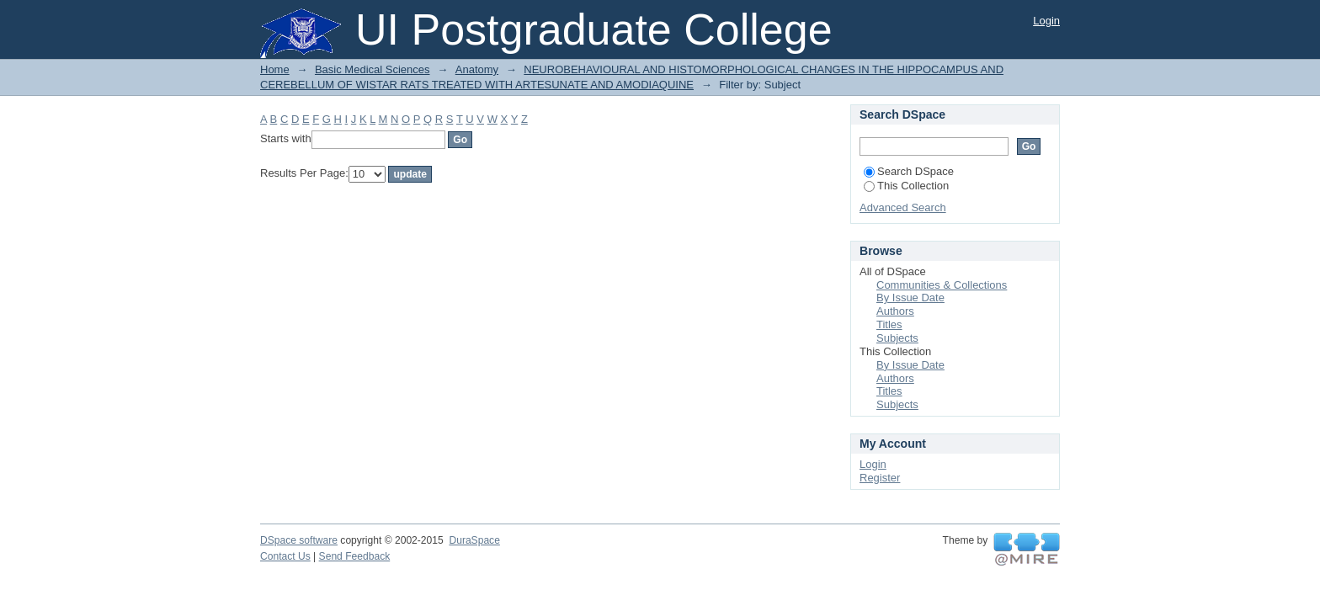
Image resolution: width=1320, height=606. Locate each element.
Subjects (897, 338)
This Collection (906, 185)
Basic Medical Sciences (372, 69)
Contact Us (285, 556)
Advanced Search (903, 207)
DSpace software (299, 540)
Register (880, 477)
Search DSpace (909, 171)
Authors (895, 311)
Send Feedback (355, 556)
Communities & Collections (941, 285)
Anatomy (476, 69)
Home (275, 69)
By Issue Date (910, 297)
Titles (889, 324)
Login (1046, 20)
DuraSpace (474, 540)
